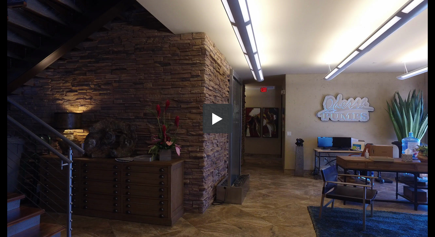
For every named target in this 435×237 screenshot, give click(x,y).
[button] (217, 118)
